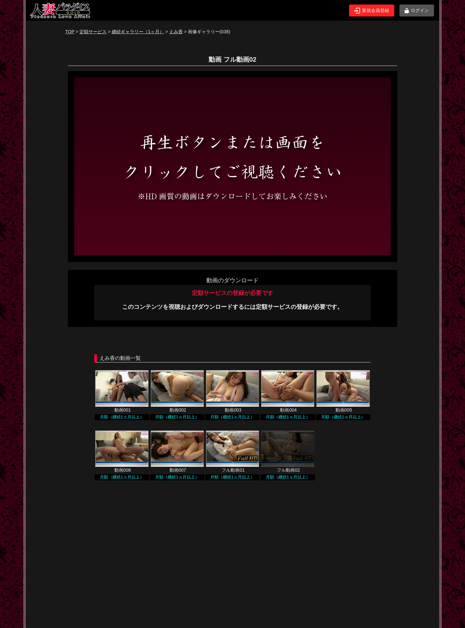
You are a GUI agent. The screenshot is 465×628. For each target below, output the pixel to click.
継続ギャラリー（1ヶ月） (138, 31)
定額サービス (93, 31)
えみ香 (176, 31)
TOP (69, 31)
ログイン (417, 10)
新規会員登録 (371, 11)
